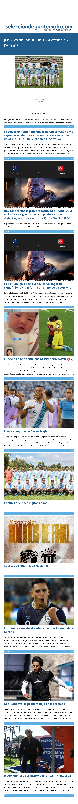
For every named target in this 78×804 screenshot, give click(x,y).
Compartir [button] (68, 126)
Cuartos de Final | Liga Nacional (26, 565)
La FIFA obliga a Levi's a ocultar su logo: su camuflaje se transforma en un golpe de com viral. (38, 285)
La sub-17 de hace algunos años (25, 503)
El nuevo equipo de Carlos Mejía (26, 431)
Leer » (72, 158)
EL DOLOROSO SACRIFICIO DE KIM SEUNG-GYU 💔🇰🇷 (39, 359)
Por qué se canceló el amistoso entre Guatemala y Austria (38, 630)
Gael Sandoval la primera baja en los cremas (34, 704)
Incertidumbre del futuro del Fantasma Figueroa (37, 775)
